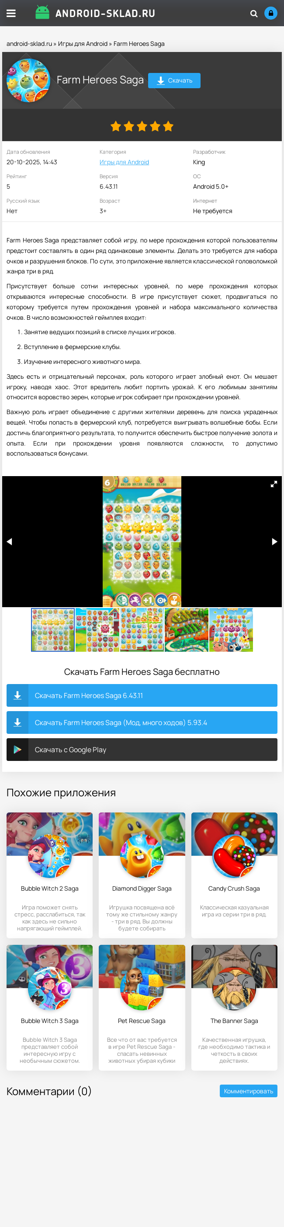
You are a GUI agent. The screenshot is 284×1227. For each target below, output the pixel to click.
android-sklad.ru (29, 43)
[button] (274, 484)
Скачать (174, 81)
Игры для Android (82, 43)
